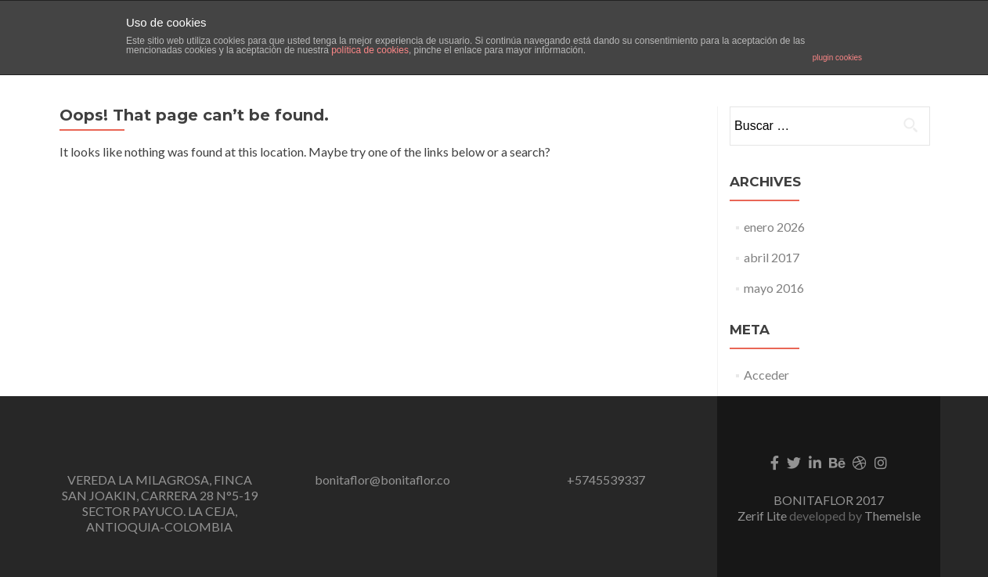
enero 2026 (774, 226)
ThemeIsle (892, 515)
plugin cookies (837, 57)
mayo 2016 (774, 287)
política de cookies (370, 50)
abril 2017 (771, 257)
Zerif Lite (763, 515)
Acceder (766, 374)
